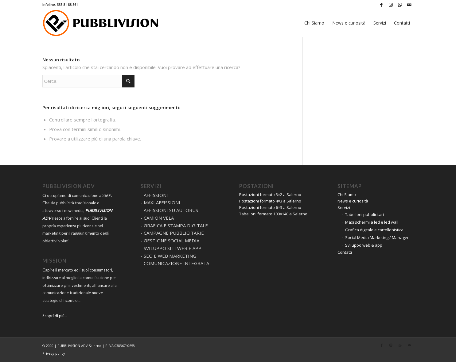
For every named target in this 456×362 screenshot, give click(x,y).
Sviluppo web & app (363, 245)
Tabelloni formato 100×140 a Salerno (273, 214)
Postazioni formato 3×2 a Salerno (270, 194)
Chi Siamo (346, 194)
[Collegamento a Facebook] (381, 4)
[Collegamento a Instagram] (390, 4)
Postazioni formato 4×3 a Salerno (270, 201)
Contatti (344, 252)
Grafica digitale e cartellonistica (374, 230)
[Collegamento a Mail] (409, 4)
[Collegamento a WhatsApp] (400, 4)
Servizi (343, 207)
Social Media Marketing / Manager (377, 237)
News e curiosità (352, 201)
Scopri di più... (54, 315)
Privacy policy (53, 353)
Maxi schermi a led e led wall (371, 222)
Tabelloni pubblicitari (364, 214)
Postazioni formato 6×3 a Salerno (270, 207)
